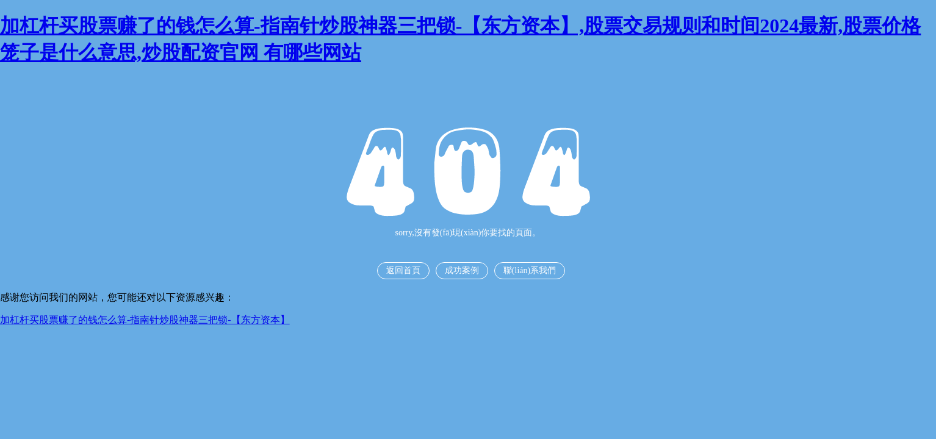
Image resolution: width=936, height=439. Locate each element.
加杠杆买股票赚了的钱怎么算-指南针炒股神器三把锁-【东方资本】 (145, 320)
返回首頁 (403, 270)
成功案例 (462, 270)
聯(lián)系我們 (529, 270)
